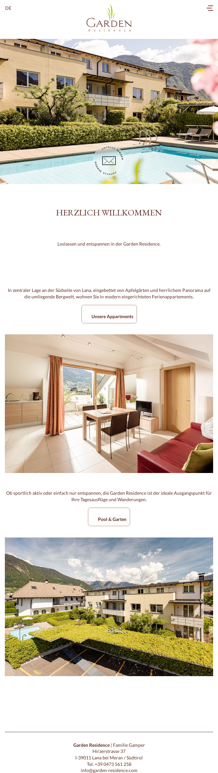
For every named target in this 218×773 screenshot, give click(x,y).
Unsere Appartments (112, 316)
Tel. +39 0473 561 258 (109, 764)
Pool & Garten (112, 519)
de (8, 8)
